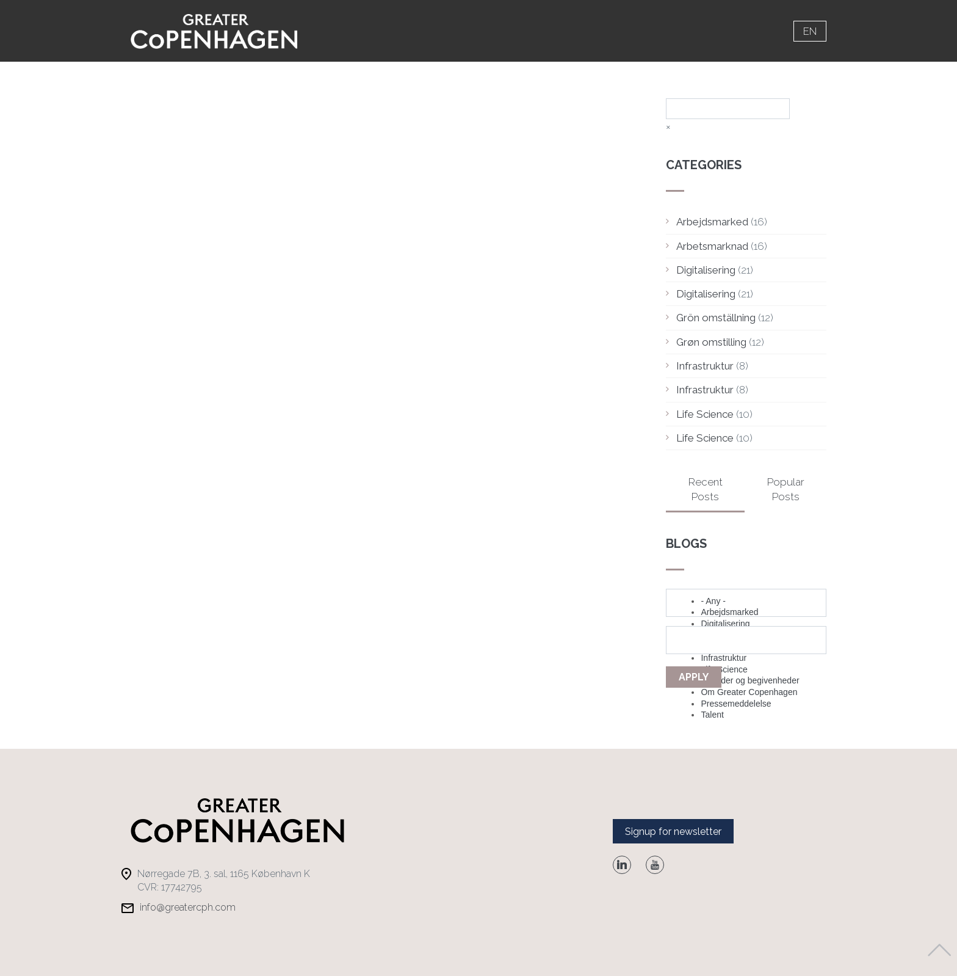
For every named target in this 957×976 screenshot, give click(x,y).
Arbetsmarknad (712, 246)
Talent (712, 714)
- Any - (713, 601)
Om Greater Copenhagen (749, 692)
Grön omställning (716, 317)
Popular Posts (785, 489)
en (810, 31)
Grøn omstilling (711, 342)
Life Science (705, 414)
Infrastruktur (705, 366)
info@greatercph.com (188, 907)
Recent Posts (705, 489)
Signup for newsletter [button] (673, 831)
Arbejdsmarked (712, 222)
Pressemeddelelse (736, 703)
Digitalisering (705, 270)
